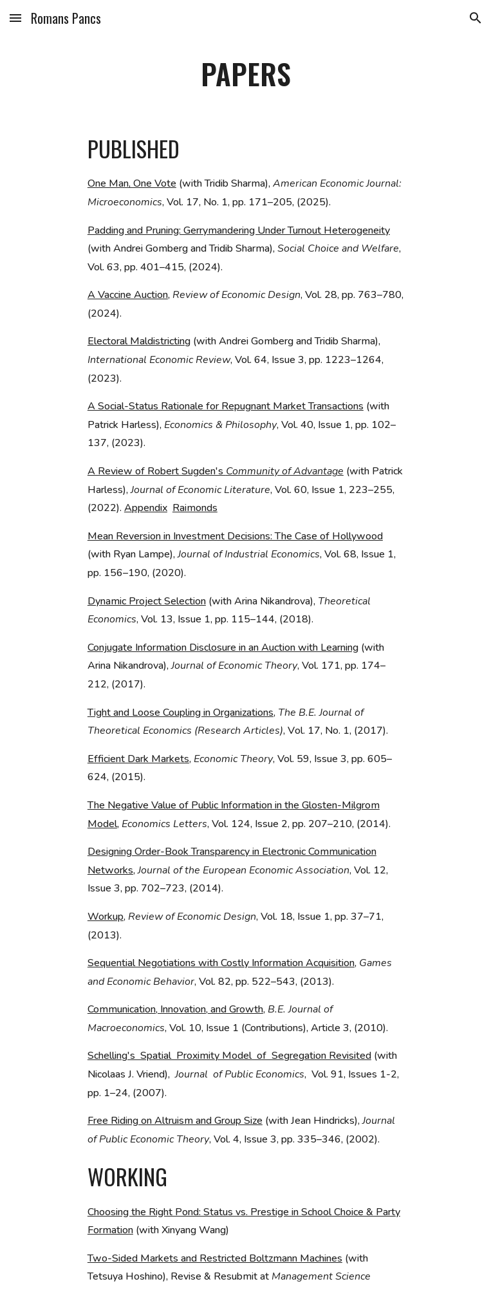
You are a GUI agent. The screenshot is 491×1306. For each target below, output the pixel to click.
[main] (245, 74)
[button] (15, 17)
